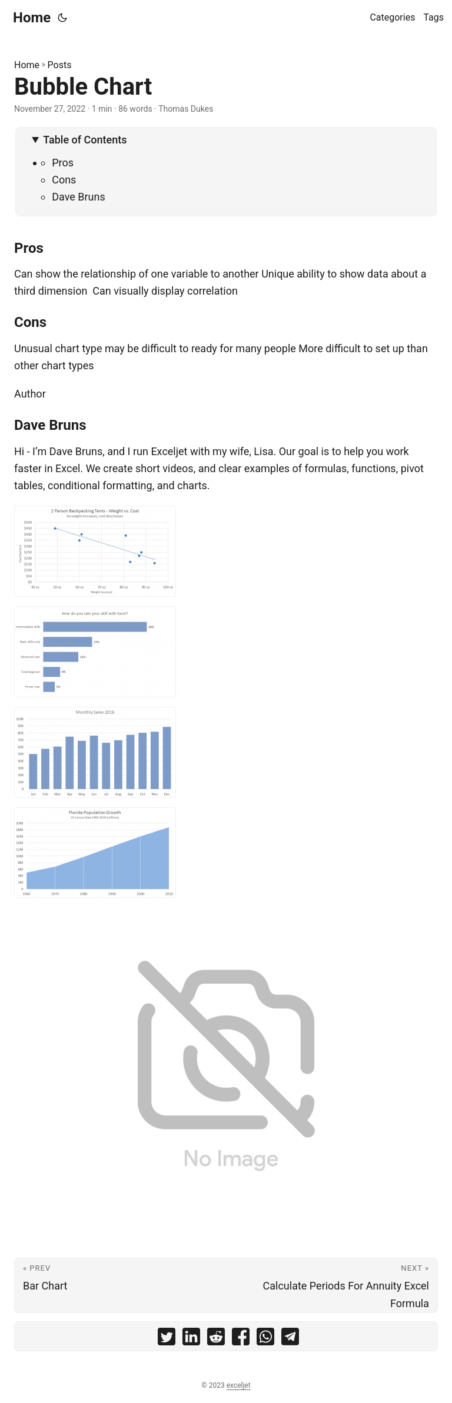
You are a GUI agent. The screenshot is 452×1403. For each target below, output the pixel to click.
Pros (63, 162)
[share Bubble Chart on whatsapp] (265, 1339)
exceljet (239, 1385)
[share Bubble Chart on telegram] (290, 1339)
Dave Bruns (78, 197)
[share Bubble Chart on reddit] (216, 1339)
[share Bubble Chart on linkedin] (191, 1339)
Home (32, 17)
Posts (60, 65)
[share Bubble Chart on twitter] (166, 1339)
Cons (64, 179)
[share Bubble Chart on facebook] (241, 1339)
